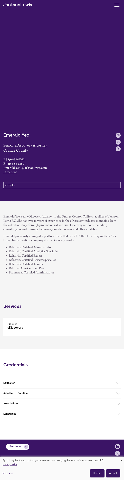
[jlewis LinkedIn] (117, 446)
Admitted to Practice (15, 393)
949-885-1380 (15, 163)
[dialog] (62, 468)
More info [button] (8, 473)
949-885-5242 (15, 159)
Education (9, 383)
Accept (113, 473)
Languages (9, 414)
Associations (10, 403)
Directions (10, 171)
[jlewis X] (117, 453)
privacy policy (10, 464)
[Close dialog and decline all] (121, 459)
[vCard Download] (118, 135)
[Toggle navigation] (117, 4)
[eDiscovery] (62, 327)
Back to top (15, 446)
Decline (97, 473)
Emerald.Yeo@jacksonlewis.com (25, 167)
